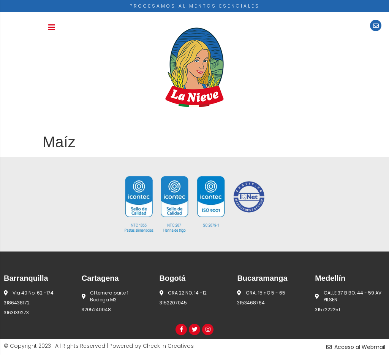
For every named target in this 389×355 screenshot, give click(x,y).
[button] (51, 27)
